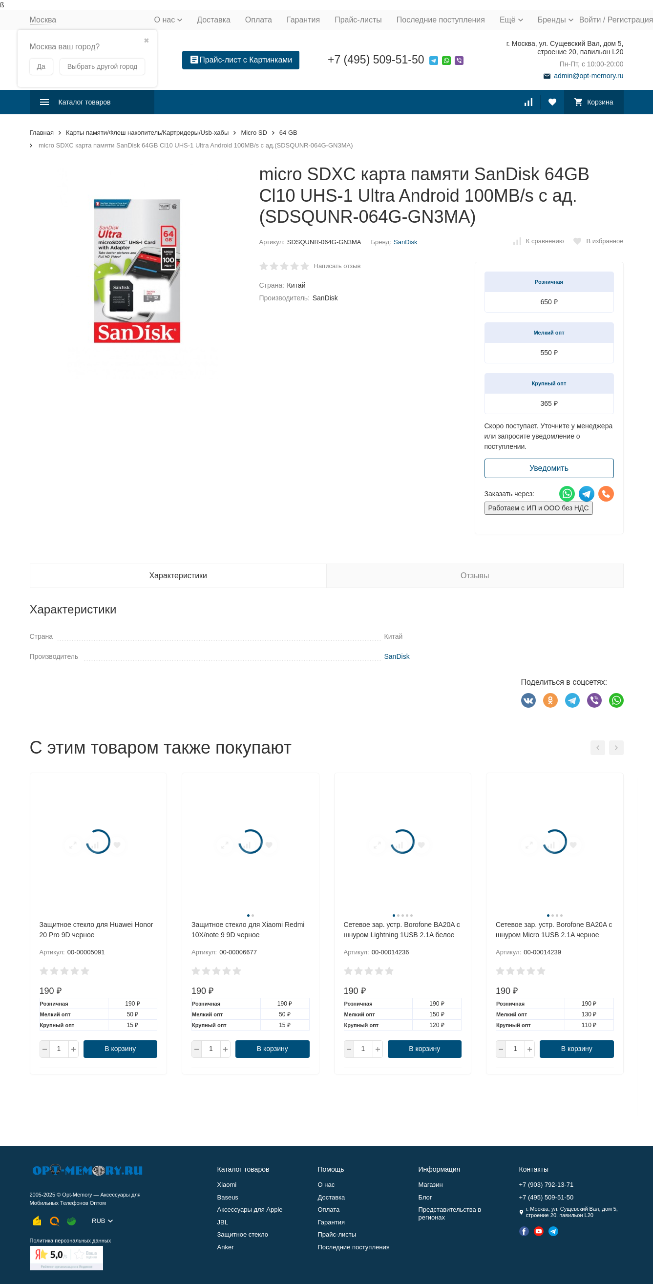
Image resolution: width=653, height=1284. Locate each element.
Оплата (258, 20)
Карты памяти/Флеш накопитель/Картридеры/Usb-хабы (147, 132)
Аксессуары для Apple (250, 1209)
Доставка (214, 20)
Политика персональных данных (70, 1240)
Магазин (431, 1184)
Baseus (227, 1197)
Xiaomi (227, 1184)
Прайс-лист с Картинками (241, 60)
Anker (225, 1247)
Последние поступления (441, 20)
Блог (425, 1197)
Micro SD (254, 132)
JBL (222, 1222)
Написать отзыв (337, 266)
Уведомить (549, 468)
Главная (42, 132)
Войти (590, 20)
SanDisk (405, 242)
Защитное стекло (243, 1234)
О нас (326, 1184)
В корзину (120, 1048)
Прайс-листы (358, 20)
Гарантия (303, 20)
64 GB (288, 132)
